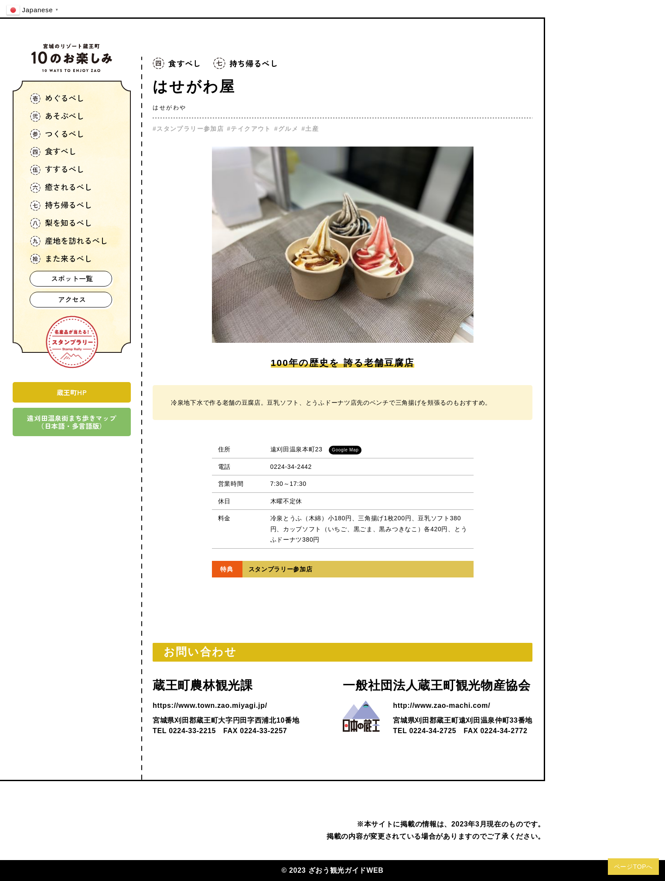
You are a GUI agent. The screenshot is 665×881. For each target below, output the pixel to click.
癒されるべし (61, 188)
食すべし (53, 152)
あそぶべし (57, 117)
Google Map (345, 449)
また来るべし (61, 259)
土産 (312, 128)
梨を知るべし (61, 224)
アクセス (72, 299)
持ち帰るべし (61, 206)
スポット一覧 (72, 278)
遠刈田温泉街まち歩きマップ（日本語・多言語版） (71, 421)
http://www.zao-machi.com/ (441, 705)
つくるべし (57, 135)
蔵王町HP (72, 392)
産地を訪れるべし (69, 241)
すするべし (57, 170)
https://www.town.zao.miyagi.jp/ (210, 705)
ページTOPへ (633, 866)
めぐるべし (57, 99)
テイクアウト (251, 128)
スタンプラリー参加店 (190, 128)
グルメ (288, 128)
